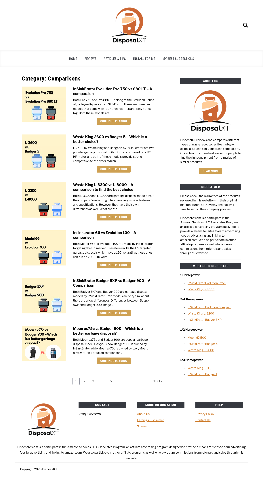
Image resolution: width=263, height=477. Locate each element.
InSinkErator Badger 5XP (205, 319)
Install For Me (144, 59)
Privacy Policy (204, 414)
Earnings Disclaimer (150, 420)
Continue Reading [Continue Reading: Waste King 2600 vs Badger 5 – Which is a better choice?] (113, 169)
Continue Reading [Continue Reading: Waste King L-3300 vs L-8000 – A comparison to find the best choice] (113, 217)
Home (73, 59)
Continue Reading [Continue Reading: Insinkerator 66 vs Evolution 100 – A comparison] (113, 265)
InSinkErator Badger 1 (202, 374)
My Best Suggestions (178, 59)
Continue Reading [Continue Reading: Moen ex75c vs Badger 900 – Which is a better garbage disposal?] (113, 361)
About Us (143, 414)
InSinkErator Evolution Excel (207, 283)
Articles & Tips (115, 59)
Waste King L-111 (199, 368)
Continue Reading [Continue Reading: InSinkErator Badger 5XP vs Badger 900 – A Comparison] (113, 313)
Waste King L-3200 (201, 313)
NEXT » (157, 381)
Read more (210, 171)
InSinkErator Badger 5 (203, 344)
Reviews (90, 59)
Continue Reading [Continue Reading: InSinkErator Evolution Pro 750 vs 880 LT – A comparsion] (113, 121)
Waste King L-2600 (201, 350)
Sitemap (142, 426)
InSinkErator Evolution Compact (209, 307)
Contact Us (203, 420)
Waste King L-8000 (201, 289)
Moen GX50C (197, 337)
